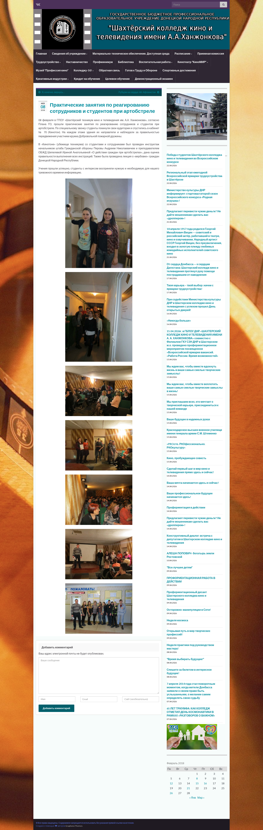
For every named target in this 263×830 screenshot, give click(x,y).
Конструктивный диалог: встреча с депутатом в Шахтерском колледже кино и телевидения (194, 539)
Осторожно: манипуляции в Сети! (189, 609)
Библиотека (126, 61)
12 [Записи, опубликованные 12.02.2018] (171, 783)
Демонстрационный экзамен (154, 78)
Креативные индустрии (52, 78)
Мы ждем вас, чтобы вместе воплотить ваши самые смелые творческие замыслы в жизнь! (195, 387)
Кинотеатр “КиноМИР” (193, 61)
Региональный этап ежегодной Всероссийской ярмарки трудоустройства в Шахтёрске (194, 176)
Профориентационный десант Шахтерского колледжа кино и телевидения (187, 595)
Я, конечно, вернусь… (53, 92)
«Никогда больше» (179, 320)
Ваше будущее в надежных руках (188, 419)
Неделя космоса (177, 620)
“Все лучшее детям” (180, 567)
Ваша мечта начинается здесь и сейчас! (193, 482)
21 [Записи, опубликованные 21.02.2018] (188, 788)
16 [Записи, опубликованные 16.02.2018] (205, 783)
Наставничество (77, 61)
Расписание (183, 53)
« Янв (192, 797)
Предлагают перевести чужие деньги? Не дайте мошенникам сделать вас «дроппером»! (194, 215)
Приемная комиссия (210, 53)
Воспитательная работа (155, 61)
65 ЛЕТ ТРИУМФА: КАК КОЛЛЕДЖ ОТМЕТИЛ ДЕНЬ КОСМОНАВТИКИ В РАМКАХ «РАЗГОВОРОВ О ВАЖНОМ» (191, 712)
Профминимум (103, 61)
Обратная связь (109, 70)
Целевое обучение (117, 78)
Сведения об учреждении (69, 53)
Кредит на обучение (87, 78)
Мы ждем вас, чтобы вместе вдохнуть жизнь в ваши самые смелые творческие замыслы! (193, 370)
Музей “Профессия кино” (52, 70)
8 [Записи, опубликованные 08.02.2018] (197, 778)
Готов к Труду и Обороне (141, 70)
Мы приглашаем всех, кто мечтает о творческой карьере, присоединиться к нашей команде (192, 405)
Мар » (200, 797)
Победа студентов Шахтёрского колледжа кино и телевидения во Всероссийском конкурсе (194, 158)
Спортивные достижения (179, 70)
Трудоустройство (48, 61)
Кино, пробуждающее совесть (186, 458)
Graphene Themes (74, 826)
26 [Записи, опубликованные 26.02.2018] (171, 793)
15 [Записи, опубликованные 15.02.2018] (197, 783)
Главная (41, 53)
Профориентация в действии (186, 507)
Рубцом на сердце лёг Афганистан (137, 92)
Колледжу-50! (84, 70)
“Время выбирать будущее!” (185, 659)
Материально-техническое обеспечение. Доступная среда (131, 53)
